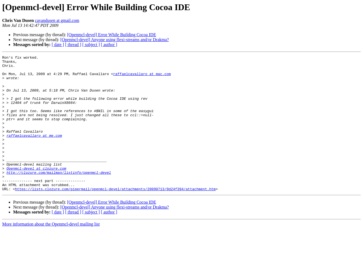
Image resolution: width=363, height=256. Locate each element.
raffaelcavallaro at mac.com (142, 77)
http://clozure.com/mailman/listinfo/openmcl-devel (59, 196)
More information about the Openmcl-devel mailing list (51, 251)
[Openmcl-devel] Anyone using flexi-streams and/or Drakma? (114, 39)
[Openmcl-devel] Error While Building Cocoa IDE (111, 34)
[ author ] (109, 44)
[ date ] (58, 44)
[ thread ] (73, 44)
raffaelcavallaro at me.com (34, 151)
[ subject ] (91, 44)
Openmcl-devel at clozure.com (36, 191)
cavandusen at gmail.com (57, 20)
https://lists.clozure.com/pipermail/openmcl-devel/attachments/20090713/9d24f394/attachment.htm (115, 216)
